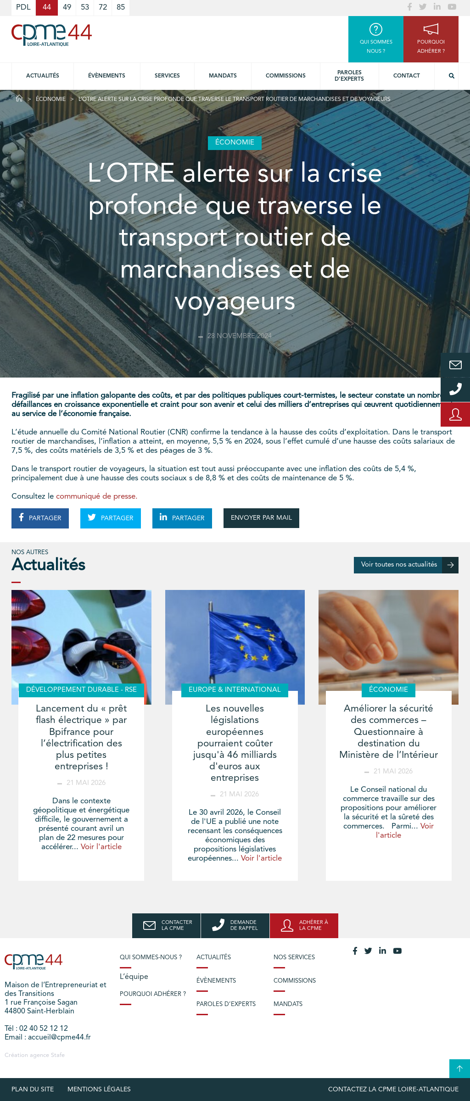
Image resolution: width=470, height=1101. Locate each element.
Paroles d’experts (349, 76)
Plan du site (32, 1089)
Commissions (286, 76)
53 (85, 7)
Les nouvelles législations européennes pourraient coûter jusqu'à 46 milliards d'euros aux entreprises (235, 743)
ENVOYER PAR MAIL (261, 518)
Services (167, 76)
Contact (406, 76)
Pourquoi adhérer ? (153, 994)
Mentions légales (99, 1089)
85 (121, 7)
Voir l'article (101, 847)
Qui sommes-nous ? (151, 958)
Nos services (294, 958)
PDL (23, 7)
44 (47, 7)
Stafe (58, 1055)
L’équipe (134, 977)
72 (103, 7)
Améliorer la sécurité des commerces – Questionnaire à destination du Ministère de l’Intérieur (388, 732)
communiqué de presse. (97, 496)
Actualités (42, 76)
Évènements (106, 76)
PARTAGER (40, 517)
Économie (51, 99)
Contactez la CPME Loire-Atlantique (393, 1089)
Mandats (223, 76)
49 (67, 7)
